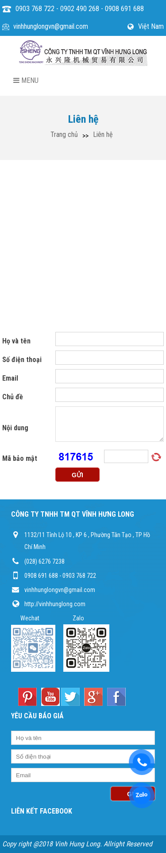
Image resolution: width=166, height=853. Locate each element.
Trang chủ (64, 134)
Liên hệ (103, 134)
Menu (26, 80)
